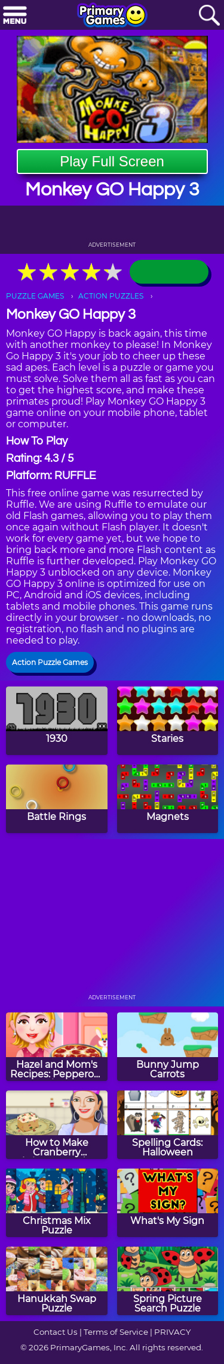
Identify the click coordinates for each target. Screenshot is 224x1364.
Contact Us (55, 1332)
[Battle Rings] (57, 799)
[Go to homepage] (112, 16)
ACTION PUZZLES (110, 295)
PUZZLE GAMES (35, 295)
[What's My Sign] (168, 1203)
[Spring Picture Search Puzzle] (168, 1281)
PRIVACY (172, 1332)
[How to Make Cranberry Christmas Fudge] (57, 1124)
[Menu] (14, 15)
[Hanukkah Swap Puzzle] (57, 1281)
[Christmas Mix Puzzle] (57, 1203)
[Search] (209, 15)
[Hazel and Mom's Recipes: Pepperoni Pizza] (57, 1046)
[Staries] (168, 720)
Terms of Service (116, 1332)
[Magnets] (168, 799)
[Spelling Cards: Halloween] (168, 1124)
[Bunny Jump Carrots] (168, 1046)
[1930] (57, 720)
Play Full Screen (112, 161)
